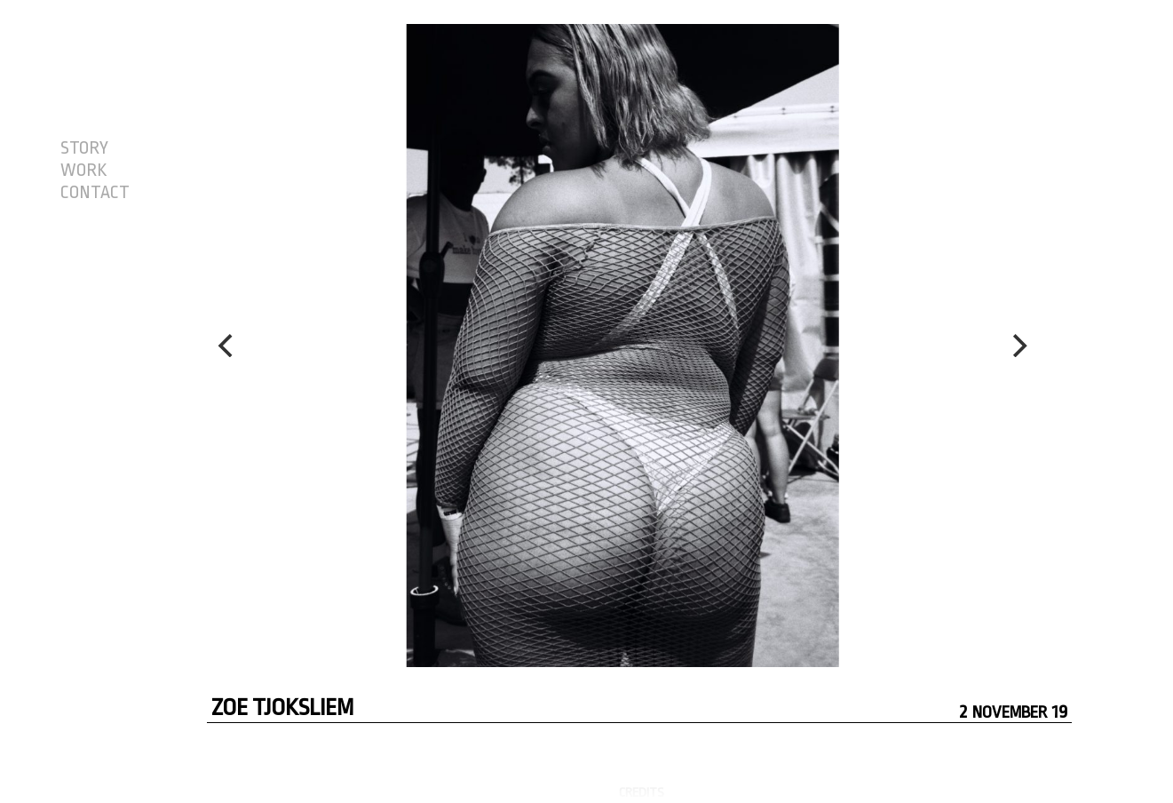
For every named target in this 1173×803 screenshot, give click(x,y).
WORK (83, 170)
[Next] (1017, 345)
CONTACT (95, 193)
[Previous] (228, 345)
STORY (84, 148)
